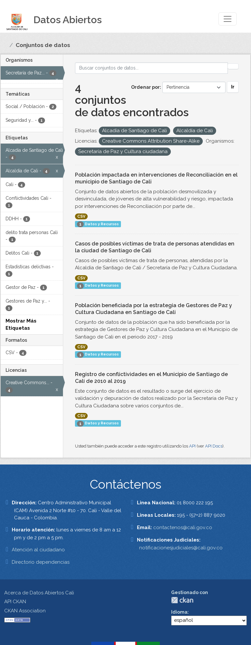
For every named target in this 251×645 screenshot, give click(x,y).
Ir (232, 86)
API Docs (213, 446)
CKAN (182, 600)
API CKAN (15, 602)
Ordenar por (145, 87)
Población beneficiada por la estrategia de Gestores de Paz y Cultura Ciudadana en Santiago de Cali (153, 308)
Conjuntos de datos (43, 45)
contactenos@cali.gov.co (182, 527)
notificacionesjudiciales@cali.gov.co (181, 548)
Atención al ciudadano (38, 550)
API (192, 446)
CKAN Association (25, 611)
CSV (81, 216)
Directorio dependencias (40, 562)
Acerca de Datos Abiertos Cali (39, 593)
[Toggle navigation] (227, 18)
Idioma (179, 612)
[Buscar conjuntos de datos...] (151, 68)
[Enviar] (233, 66)
